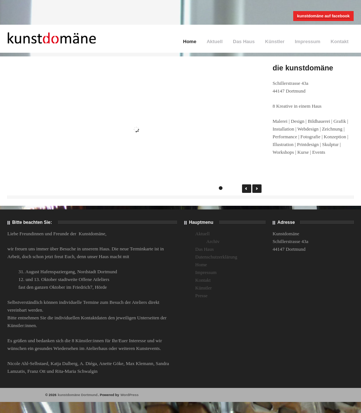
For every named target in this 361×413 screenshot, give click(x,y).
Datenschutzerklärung (216, 257)
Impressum (307, 41)
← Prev (246, 188)
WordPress (129, 395)
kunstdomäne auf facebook (323, 16)
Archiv (213, 241)
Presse (201, 295)
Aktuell (214, 41)
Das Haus (244, 41)
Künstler (275, 41)
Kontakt (339, 41)
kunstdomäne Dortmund (78, 395)
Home (189, 41)
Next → (257, 188)
